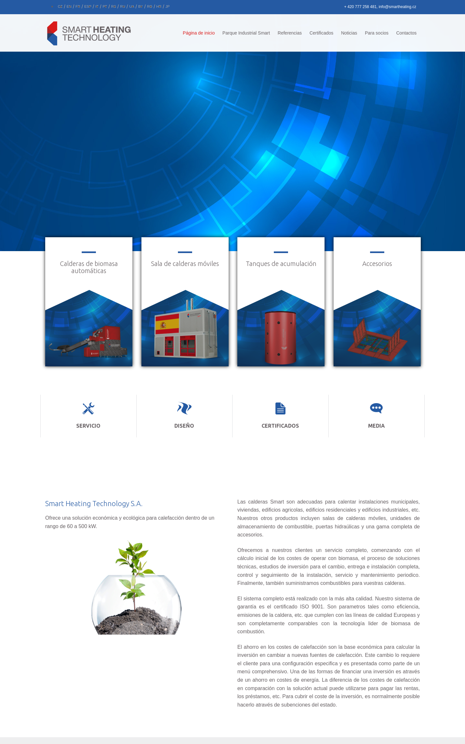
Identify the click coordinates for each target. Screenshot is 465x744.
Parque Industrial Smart (246, 33)
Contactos (406, 33)
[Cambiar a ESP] (88, 5)
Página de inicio (199, 33)
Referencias (290, 33)
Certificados (321, 33)
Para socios (376, 33)
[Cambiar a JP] (167, 5)
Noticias (349, 33)
